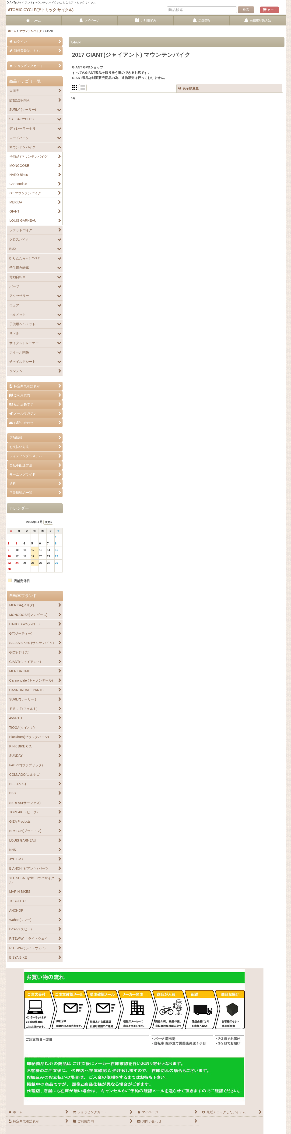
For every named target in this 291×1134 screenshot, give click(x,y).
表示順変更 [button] (188, 88)
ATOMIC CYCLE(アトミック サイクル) (41, 10)
